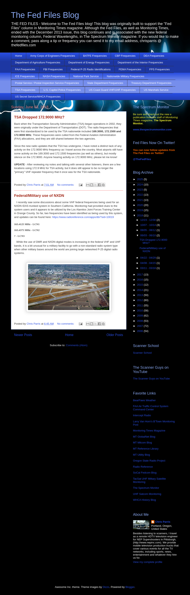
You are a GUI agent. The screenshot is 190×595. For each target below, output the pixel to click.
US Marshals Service (156, 89)
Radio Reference (143, 466)
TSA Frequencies (25, 89)
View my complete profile (147, 562)
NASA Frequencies (54, 76)
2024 (140, 184)
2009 (140, 315)
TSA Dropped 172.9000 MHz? (39, 117)
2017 (140, 274)
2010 (140, 310)
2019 (140, 210)
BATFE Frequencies (95, 55)
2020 (140, 205)
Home (18, 55)
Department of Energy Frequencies (89, 62)
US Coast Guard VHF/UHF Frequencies (112, 89)
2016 (140, 279)
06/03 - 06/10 (148, 235)
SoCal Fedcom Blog (145, 472)
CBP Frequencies (125, 55)
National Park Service (86, 76)
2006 (140, 331)
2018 (140, 215)
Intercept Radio (142, 415)
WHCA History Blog (144, 499)
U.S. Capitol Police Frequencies (62, 89)
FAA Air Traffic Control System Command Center (150, 408)
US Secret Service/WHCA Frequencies (38, 96)
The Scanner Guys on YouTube (151, 378)
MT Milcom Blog (142, 442)
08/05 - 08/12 (148, 230)
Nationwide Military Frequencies (125, 76)
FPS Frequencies (159, 69)
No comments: (66, 184)
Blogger (129, 586)
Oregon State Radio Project (149, 460)
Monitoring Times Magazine (149, 430)
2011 (140, 305)
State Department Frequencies (105, 83)
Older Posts (114, 335)
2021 (140, 200)
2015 (140, 284)
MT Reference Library (146, 448)
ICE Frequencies (25, 76)
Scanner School (142, 352)
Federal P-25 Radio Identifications (91, 69)
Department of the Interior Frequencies (140, 62)
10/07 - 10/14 (148, 225)
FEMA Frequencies (130, 69)
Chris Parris (162, 521)
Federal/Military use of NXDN (39, 196)
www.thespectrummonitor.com (152, 129)
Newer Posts (23, 335)
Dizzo (106, 586)
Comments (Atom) (76, 345)
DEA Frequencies (154, 55)
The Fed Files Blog (45, 15)
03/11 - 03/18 (148, 268)
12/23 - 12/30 (148, 219)
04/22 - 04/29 (148, 257)
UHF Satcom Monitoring (147, 493)
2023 (140, 189)
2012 (140, 300)
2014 (140, 290)
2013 (140, 295)
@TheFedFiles (142, 159)
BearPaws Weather (144, 400)
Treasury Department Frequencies (151, 83)
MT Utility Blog (141, 454)
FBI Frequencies (53, 69)
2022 (140, 194)
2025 (140, 179)
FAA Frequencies (25, 69)
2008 (140, 320)
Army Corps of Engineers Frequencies (52, 55)
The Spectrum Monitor (146, 487)
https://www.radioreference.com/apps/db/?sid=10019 (82, 217)
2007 (140, 325)
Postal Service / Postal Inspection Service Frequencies (47, 83)
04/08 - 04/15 (148, 262)
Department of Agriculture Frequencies (37, 62)
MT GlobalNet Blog (144, 436)
